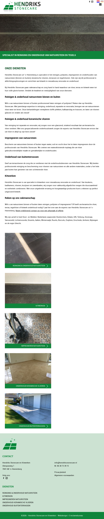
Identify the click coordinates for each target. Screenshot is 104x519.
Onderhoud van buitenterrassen (22, 156)
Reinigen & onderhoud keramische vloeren (27, 119)
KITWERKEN (7, 496)
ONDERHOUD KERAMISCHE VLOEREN (17, 502)
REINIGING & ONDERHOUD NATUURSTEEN (19, 493)
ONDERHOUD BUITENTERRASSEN (16, 505)
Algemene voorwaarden (64, 475)
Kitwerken (10, 175)
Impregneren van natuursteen (20, 138)
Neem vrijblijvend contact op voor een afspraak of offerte (39, 210)
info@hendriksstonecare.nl (65, 462)
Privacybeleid (60, 472)
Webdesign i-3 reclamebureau (70, 515)
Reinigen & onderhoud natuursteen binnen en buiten (32, 96)
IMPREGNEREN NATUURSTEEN (15, 499)
